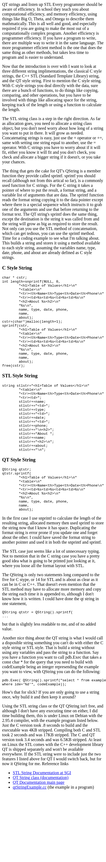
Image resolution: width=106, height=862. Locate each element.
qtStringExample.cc (30, 831)
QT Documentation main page (38, 826)
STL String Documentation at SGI (42, 816)
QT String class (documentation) (40, 821)
